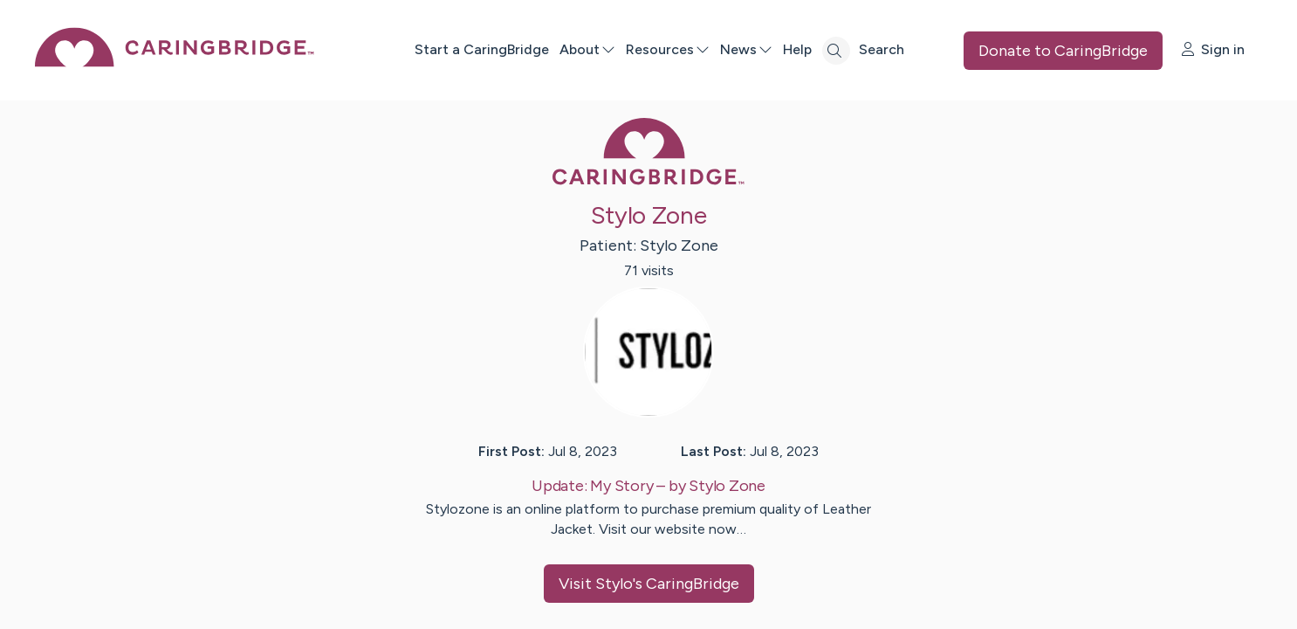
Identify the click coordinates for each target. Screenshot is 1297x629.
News (746, 49)
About (587, 49)
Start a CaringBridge (482, 49)
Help (797, 49)
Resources (668, 49)
